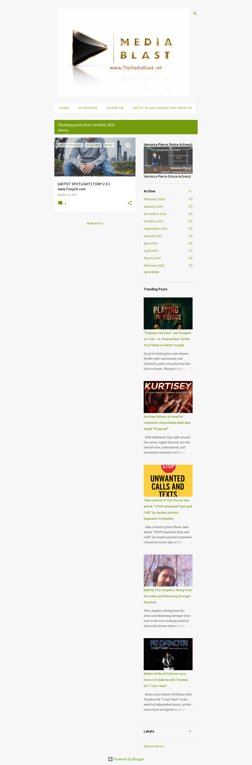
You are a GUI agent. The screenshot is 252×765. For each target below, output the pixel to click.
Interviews (86, 108)
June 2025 (151, 243)
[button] (129, 203)
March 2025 (152, 258)
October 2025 (153, 221)
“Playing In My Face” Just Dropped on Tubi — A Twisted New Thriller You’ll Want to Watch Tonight (167, 339)
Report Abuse (154, 746)
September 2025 (156, 229)
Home (63, 108)
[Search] (195, 13)
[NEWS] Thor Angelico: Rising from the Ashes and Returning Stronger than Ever (168, 596)
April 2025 (151, 251)
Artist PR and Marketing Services (161, 108)
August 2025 (153, 236)
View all (63, 130)
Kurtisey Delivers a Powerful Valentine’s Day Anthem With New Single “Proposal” (167, 423)
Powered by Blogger (126, 759)
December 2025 (155, 214)
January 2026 (153, 206)
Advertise (114, 108)
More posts (95, 223)
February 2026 (154, 199)
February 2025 (154, 265)
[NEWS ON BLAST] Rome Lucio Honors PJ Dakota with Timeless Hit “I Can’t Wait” (166, 680)
